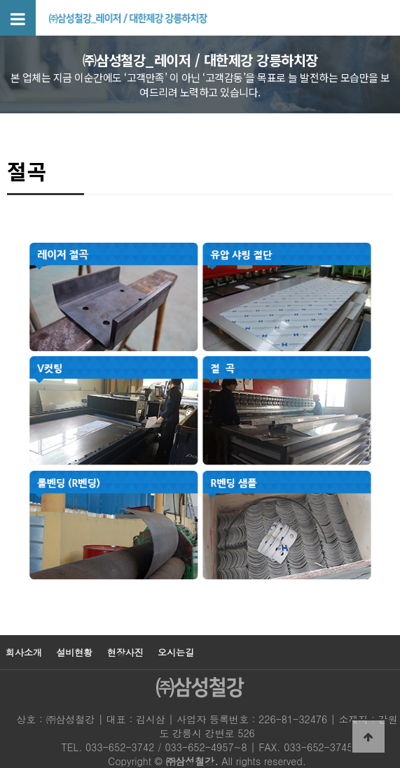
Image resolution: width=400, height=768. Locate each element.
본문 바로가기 (0, 0)
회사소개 (24, 652)
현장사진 (125, 652)
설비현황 (74, 652)
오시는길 (176, 652)
